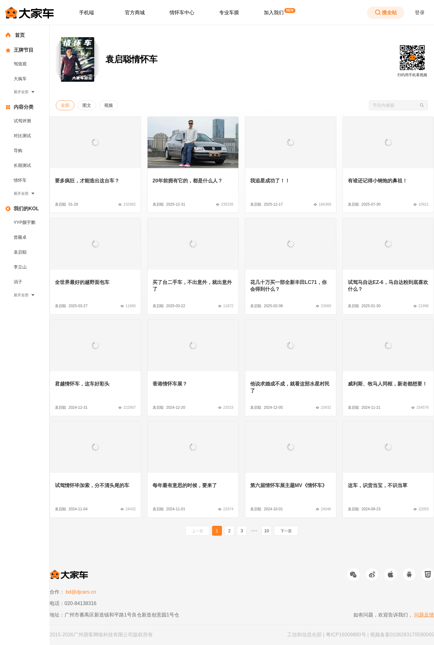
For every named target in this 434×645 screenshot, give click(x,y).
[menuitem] (86, 13)
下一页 (286, 531)
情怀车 (20, 180)
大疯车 (20, 78)
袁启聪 (20, 252)
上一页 (197, 531)
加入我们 (274, 12)
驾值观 (20, 63)
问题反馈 (424, 614)
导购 (18, 150)
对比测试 (22, 135)
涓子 (18, 281)
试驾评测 (22, 120)
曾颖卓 (20, 237)
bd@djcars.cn (81, 592)
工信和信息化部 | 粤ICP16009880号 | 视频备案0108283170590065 (360, 634)
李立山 (20, 266)
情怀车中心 (182, 12)
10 (266, 530)
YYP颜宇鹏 (24, 222)
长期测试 (22, 165)
